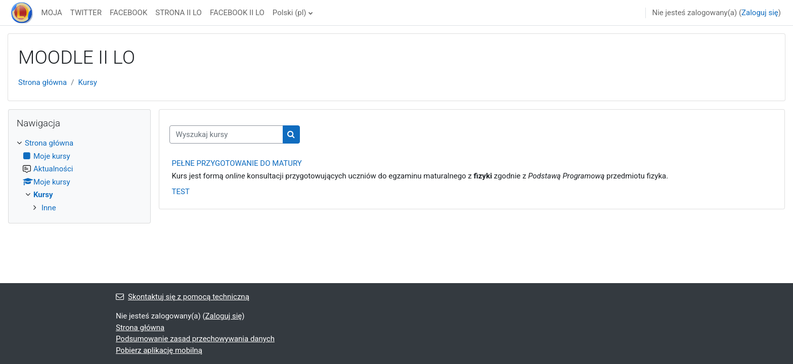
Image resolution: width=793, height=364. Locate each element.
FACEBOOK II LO (237, 12)
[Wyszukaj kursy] (226, 134)
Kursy (87, 82)
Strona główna (42, 82)
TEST (181, 191)
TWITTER (86, 12)
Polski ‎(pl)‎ (289, 12)
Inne (48, 207)
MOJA (51, 12)
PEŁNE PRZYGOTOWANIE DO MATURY (237, 163)
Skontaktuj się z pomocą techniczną (182, 296)
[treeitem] (79, 175)
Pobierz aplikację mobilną (159, 350)
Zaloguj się (759, 12)
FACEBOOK (128, 12)
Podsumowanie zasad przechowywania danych (195, 338)
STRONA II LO (178, 12)
